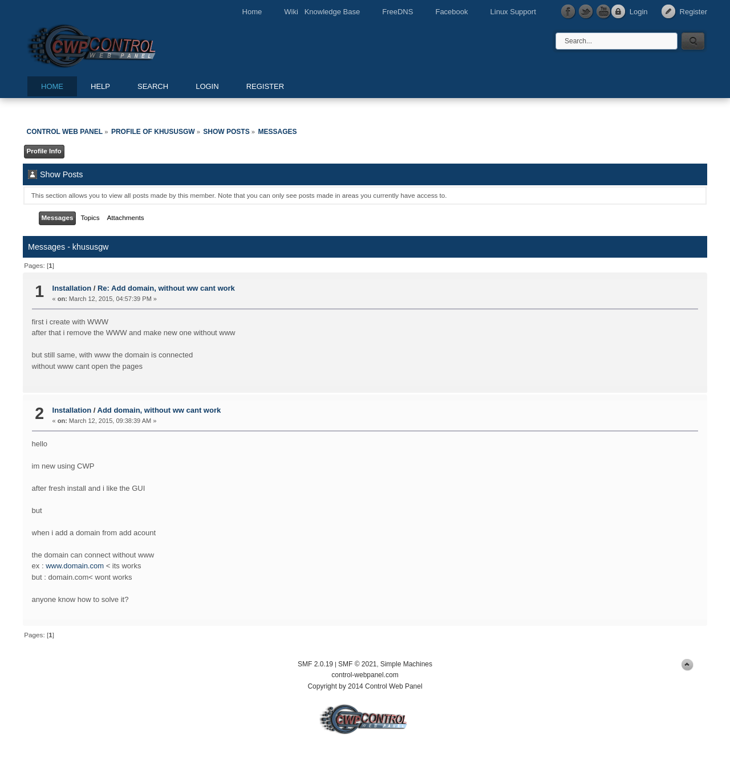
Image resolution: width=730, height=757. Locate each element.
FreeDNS (397, 11)
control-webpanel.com (364, 675)
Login (639, 11)
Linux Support (513, 11)
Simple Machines (406, 664)
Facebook (451, 11)
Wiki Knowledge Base (322, 11)
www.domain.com (75, 565)
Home (252, 11)
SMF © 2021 (357, 664)
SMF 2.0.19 (315, 664)
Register (693, 11)
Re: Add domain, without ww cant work (166, 288)
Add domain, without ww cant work (159, 410)
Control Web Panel (117, 44)
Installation (72, 288)
